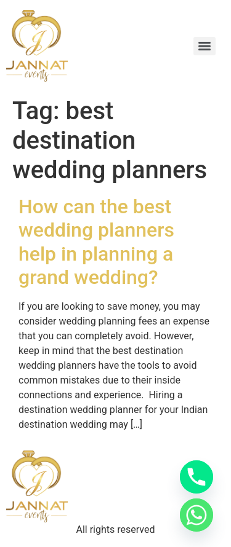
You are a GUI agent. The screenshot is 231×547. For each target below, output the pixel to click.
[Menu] (204, 46)
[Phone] (196, 477)
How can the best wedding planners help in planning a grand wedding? (96, 242)
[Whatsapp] (196, 515)
